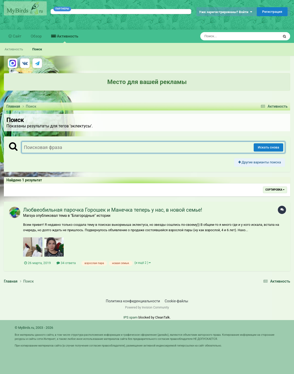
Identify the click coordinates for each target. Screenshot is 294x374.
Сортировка (274, 189)
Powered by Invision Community (147, 307)
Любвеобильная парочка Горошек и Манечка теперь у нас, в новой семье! (112, 210)
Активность (67, 38)
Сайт (17, 36)
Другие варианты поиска (259, 162)
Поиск (37, 49)
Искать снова (268, 147)
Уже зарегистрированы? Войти (225, 12)
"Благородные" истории (90, 215)
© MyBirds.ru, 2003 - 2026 (34, 328)
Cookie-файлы (176, 301)
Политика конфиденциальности (133, 301)
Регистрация (272, 12)
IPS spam (131, 317)
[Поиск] (230, 36)
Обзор (36, 36)
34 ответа (66, 263)
